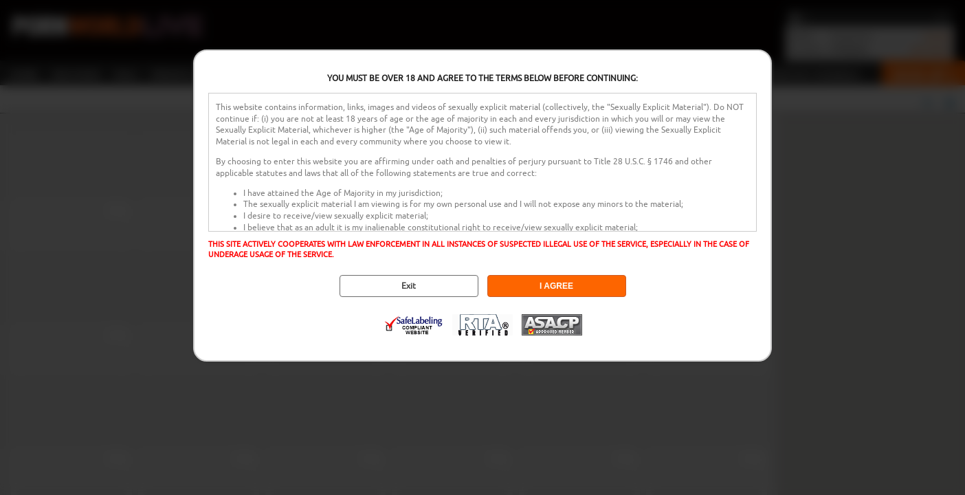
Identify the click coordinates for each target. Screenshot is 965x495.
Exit (408, 286)
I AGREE (556, 286)
